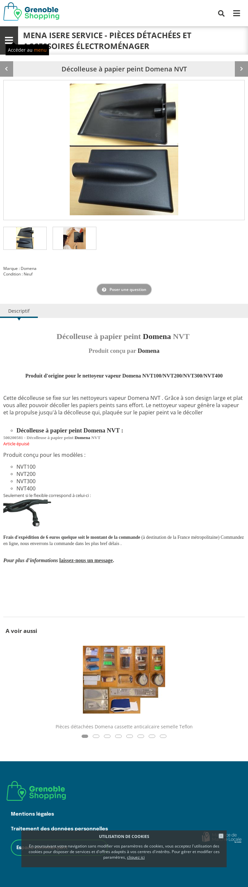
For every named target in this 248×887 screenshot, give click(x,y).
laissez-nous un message (86, 560)
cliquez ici (136, 857)
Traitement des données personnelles (59, 828)
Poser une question (128, 289)
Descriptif (19, 311)
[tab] (25, 238)
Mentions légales (32, 814)
